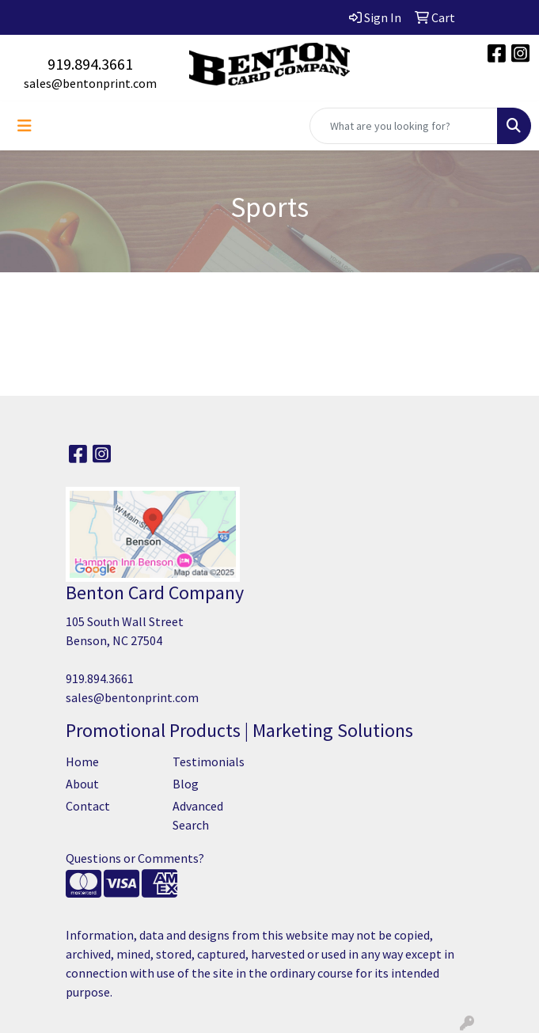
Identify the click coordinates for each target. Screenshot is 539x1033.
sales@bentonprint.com (90, 83)
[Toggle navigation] (24, 126)
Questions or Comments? (135, 858)
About (82, 784)
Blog (186, 784)
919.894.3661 (90, 64)
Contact (88, 806)
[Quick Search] (403, 126)
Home (82, 761)
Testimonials (209, 761)
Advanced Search (198, 815)
